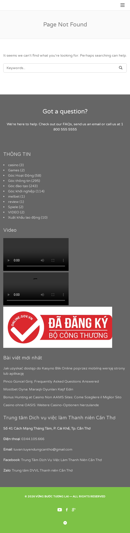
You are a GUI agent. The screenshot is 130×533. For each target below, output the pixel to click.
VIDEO (13, 212)
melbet (14, 196)
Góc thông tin (19, 181)
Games (13, 170)
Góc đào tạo (18, 186)
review (13, 202)
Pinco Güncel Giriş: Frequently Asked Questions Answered (51, 381)
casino (13, 165)
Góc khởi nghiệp (21, 191)
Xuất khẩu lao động (24, 217)
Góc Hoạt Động (21, 175)
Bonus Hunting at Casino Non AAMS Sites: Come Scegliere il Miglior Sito (62, 397)
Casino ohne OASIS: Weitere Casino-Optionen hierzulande (51, 405)
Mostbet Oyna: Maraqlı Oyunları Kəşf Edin (38, 389)
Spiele (13, 207)
